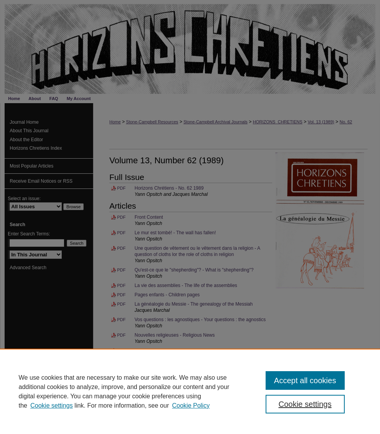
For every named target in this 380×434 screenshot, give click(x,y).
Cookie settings (51, 405)
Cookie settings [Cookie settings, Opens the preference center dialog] (305, 404)
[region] (190, 391)
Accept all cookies (305, 380)
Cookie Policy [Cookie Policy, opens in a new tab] (191, 405)
